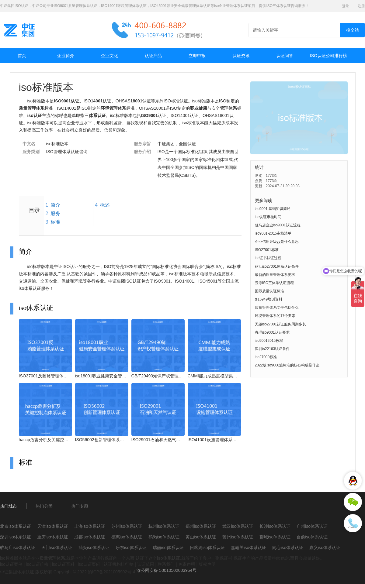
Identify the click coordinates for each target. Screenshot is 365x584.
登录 (345, 6)
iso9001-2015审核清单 (273, 233)
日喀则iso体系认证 (207, 547)
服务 (55, 213)
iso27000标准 (266, 357)
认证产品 (153, 55)
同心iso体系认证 (287, 547)
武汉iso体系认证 (237, 526)
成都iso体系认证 (89, 536)
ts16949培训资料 (269, 299)
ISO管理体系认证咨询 (67, 151)
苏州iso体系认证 (126, 526)
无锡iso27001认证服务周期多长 (280, 324)
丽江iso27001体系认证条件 (277, 266)
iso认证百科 (63, 564)
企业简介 (65, 55)
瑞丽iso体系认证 (168, 547)
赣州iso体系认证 (237, 536)
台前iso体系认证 (312, 536)
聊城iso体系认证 (274, 536)
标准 (55, 222)
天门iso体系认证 (56, 547)
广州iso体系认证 (312, 526)
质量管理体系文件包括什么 (277, 307)
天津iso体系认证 (52, 526)
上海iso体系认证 (89, 526)
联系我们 (166, 564)
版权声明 (207, 564)
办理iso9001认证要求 (272, 332)
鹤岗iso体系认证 (163, 536)
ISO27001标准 (267, 250)
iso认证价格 (37, 564)
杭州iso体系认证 (163, 526)
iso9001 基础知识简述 (272, 209)
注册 (361, 6)
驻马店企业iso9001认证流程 (278, 225)
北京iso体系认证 (15, 526)
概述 (105, 205)
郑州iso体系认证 (201, 526)
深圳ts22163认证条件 (272, 349)
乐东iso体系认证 (131, 547)
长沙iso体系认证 (274, 526)
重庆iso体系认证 (52, 536)
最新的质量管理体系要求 (275, 275)
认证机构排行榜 (119, 564)
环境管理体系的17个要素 (275, 316)
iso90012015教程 (269, 340)
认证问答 (284, 55)
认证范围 (145, 564)
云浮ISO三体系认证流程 (274, 283)
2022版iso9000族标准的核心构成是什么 (287, 365)
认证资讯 (240, 55)
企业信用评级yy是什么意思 (277, 241)
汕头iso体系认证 (93, 547)
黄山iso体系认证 (201, 536)
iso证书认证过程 (268, 258)
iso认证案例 (11, 564)
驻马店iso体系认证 (17, 547)
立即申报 (197, 55)
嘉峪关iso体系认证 (248, 547)
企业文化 (109, 55)
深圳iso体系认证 (15, 536)
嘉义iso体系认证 (324, 547)
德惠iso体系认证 (126, 536)
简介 (55, 205)
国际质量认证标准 (269, 291)
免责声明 (186, 564)
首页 (22, 55)
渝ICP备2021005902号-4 (111, 571)
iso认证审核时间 (268, 217)
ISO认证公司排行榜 (328, 55)
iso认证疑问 (89, 564)
